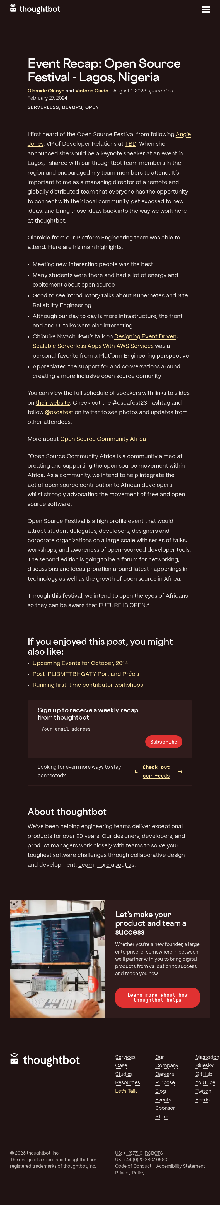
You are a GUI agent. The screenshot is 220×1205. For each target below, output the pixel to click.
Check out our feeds (152, 771)
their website (53, 403)
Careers (164, 1074)
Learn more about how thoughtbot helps (157, 997)
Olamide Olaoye (46, 91)
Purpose (165, 1082)
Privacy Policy (130, 1173)
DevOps (72, 108)
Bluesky (204, 1065)
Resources (127, 1082)
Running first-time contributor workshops (88, 685)
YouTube (205, 1082)
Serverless (43, 108)
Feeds (202, 1100)
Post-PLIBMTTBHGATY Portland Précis (86, 674)
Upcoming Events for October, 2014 (80, 663)
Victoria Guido (91, 91)
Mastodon (207, 1057)
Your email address (66, 729)
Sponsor (165, 1108)
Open (92, 108)
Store (161, 1117)
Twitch (203, 1091)
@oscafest (59, 412)
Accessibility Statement (180, 1166)
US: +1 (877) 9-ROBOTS (139, 1153)
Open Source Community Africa (103, 439)
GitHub (203, 1074)
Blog (160, 1091)
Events (163, 1100)
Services (125, 1057)
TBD (130, 144)
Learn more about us (106, 865)
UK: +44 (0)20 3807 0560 (141, 1160)
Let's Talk (126, 1091)
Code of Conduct (133, 1166)
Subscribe (163, 742)
